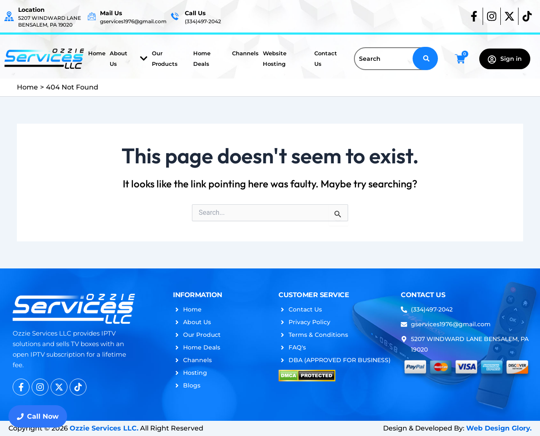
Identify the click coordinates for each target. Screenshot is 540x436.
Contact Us (325, 58)
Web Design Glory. (499, 428)
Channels (245, 53)
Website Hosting (274, 58)
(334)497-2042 (203, 21)
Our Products (165, 58)
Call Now (38, 416)
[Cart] (460, 58)
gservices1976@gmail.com (133, 21)
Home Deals (202, 58)
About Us (129, 58)
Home (96, 53)
